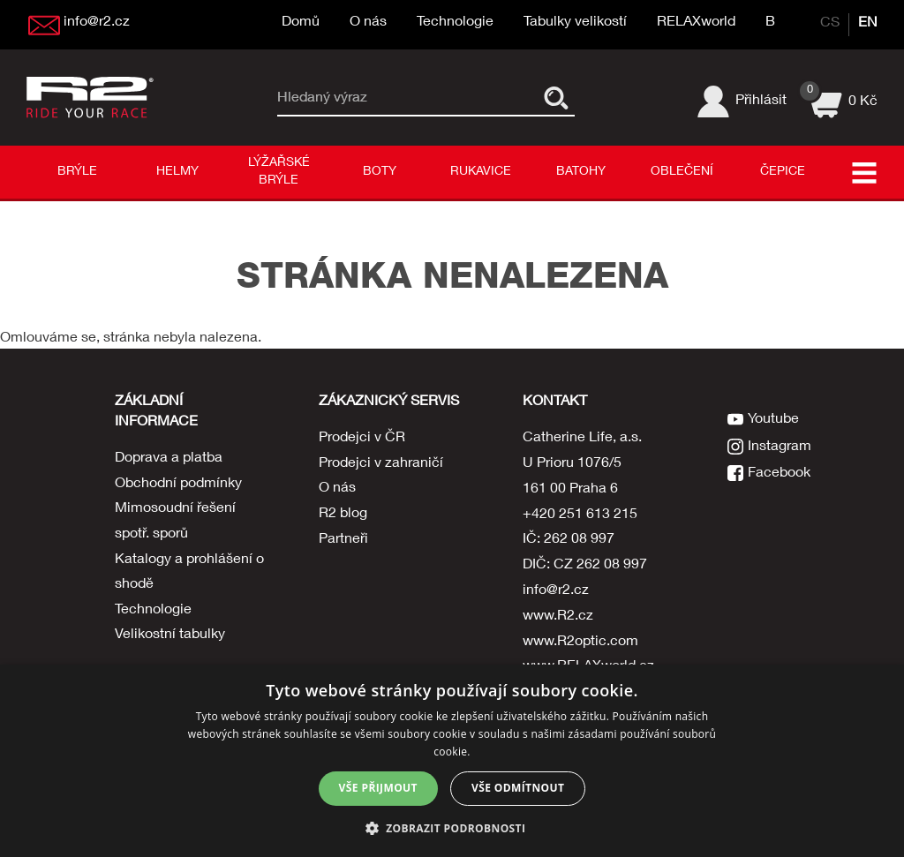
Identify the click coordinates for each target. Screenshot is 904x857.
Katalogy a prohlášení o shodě (189, 573)
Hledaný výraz (323, 98)
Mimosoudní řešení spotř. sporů (175, 523)
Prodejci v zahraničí (381, 464)
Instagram (780, 444)
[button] (452, 827)
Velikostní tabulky (170, 637)
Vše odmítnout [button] (517, 787)
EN (868, 24)
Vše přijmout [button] (378, 787)
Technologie (455, 23)
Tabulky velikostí (575, 23)
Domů (301, 23)
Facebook (780, 469)
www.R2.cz (558, 617)
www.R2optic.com (580, 642)
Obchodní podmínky (178, 484)
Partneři (343, 540)
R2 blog (343, 515)
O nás (368, 23)
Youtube (774, 418)
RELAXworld (696, 23)
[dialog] (452, 761)
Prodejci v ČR (362, 439)
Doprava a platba (168, 459)
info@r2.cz (556, 591)
